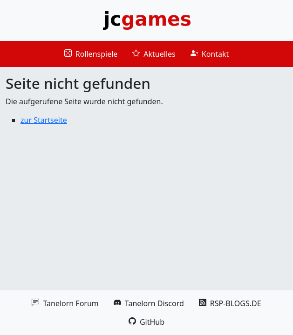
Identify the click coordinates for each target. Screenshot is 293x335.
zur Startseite (43, 120)
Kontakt (210, 54)
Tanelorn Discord (149, 303)
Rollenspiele (91, 54)
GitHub (146, 322)
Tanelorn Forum (65, 303)
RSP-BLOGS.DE (230, 303)
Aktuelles (153, 54)
